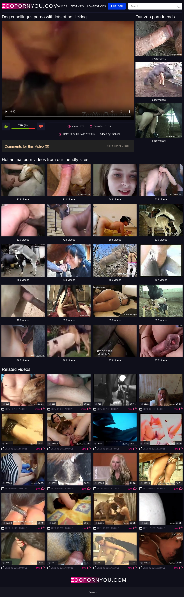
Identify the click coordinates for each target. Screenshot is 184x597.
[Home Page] (23, 6)
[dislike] (41, 126)
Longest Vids (96, 6)
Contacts (93, 592)
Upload (116, 6)
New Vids (61, 6)
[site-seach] (179, 6)
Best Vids (77, 6)
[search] (155, 6)
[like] (6, 126)
